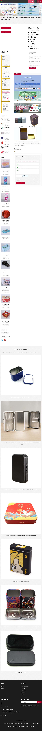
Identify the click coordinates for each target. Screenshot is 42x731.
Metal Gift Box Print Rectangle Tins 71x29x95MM (21, 581)
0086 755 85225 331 (5, 704)
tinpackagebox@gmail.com (6, 706)
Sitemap (30, 723)
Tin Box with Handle (5, 41)
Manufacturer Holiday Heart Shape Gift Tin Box (7, 141)
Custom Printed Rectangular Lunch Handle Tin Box (7, 132)
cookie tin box (38, 143)
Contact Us (2, 688)
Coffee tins (22, 145)
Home (2, 21)
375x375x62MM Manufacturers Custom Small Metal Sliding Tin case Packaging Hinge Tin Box (21, 535)
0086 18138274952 (5, 702)
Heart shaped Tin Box (24, 686)
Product (12, 723)
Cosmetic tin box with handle (7, 122)
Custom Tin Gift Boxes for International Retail (6, 287)
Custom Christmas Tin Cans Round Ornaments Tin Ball (7, 127)
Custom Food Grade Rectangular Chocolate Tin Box (7, 151)
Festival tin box (4, 30)
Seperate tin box (15, 21)
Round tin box (23, 692)
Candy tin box (28, 143)
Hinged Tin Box (4, 43)
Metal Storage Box (21, 143)
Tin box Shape (4, 45)
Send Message (20, 182)
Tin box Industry (4, 47)
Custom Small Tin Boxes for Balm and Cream (6, 203)
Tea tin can (33, 143)
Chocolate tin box (17, 145)
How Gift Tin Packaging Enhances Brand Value (6, 304)
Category (5, 21)
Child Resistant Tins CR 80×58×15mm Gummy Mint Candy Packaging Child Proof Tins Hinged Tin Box (21, 489)
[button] (40, 8)
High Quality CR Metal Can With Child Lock (7, 146)
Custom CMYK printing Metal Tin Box (21, 672)
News (16, 723)
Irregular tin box (23, 688)
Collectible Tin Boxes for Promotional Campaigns (6, 270)
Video (22, 723)
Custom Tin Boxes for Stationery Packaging (6, 186)
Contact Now (32, 67)
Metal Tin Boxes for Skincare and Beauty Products (6, 237)
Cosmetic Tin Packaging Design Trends (6, 220)
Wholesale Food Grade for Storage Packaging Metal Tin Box (21, 397)
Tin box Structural (9, 21)
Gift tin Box (16, 143)
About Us (2, 686)
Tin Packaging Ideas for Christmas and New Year (6, 321)
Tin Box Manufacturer (22, 720)
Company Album (36, 723)
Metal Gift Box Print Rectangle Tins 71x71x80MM (21, 626)
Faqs (19, 723)
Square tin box (23, 690)
